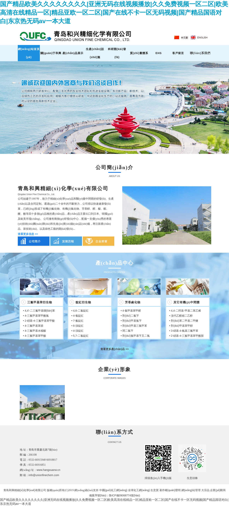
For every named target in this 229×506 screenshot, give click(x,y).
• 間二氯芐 (127, 330)
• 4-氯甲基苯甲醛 (131, 310)
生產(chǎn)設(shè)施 (95, 53)
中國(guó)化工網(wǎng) (113, 490)
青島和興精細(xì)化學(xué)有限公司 (25, 490)
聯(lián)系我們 (200, 53)
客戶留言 (178, 53)
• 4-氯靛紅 (77, 315)
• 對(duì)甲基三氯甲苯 (134, 325)
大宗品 (205, 490)
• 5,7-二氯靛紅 (80, 335)
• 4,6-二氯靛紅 (80, 310)
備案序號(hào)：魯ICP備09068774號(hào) (114, 495)
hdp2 (114, 107)
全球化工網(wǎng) (139, 490)
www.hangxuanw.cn (48, 469)
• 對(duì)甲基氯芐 (131, 320)
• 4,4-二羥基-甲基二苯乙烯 (185, 310)
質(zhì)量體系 (139, 53)
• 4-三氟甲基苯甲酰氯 (36, 315)
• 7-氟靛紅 (77, 320)
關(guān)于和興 (51, 53)
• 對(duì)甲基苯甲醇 (181, 325)
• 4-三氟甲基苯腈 (33, 325)
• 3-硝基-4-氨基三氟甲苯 (183, 330)
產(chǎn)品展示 (72, 53)
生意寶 (154, 490)
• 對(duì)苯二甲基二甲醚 (183, 320)
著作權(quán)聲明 (170, 490)
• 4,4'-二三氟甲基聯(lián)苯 (39, 310)
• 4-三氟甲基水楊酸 (34, 330)
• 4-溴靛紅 (77, 330)
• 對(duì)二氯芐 (130, 315)
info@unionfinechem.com (44, 475)
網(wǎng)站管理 (191, 490)
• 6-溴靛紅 (77, 325)
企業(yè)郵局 (218, 490)
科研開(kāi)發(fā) (117, 53)
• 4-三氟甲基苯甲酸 (34, 335)
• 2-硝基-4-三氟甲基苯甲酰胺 (186, 335)
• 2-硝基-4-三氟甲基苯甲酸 (39, 320)
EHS (159, 53)
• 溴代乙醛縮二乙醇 (181, 315)
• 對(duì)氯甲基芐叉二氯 (135, 335)
